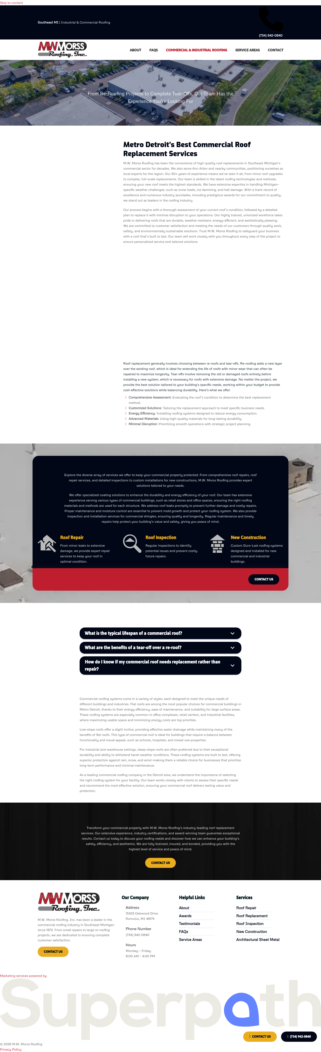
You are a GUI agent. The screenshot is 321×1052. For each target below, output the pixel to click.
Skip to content (11, 3)
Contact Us (260, 1036)
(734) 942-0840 (299, 1036)
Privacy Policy (10, 1049)
